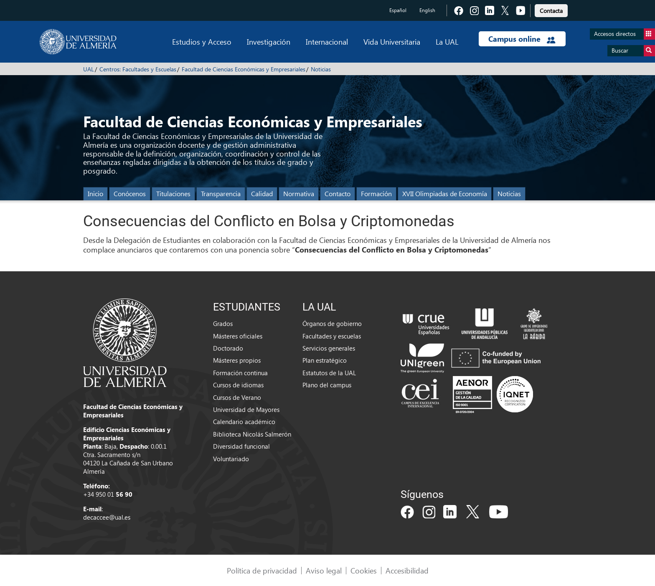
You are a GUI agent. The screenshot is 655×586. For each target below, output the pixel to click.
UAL (88, 69)
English (427, 10)
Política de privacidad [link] (262, 570)
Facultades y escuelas (331, 336)
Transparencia (221, 193)
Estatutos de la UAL (329, 373)
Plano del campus (326, 385)
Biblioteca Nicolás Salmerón (252, 434)
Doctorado (228, 348)
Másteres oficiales (237, 336)
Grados (223, 323)
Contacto (337, 193)
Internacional (327, 41)
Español (397, 10)
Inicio (95, 193)
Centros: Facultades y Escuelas (137, 69)
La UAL (447, 41)
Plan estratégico (324, 360)
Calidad (262, 193)
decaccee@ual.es (106, 517)
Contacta (551, 11)
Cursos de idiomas (238, 385)
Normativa (298, 193)
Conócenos (130, 193)
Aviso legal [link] (324, 570)
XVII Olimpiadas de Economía (444, 193)
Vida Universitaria (391, 41)
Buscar (633, 50)
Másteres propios (237, 360)
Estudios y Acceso (201, 41)
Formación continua (240, 373)
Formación (376, 193)
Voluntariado (231, 459)
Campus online (522, 39)
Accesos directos (624, 34)
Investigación (268, 41)
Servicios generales (328, 348)
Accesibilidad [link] (407, 570)
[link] (551, 9)
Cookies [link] (363, 570)
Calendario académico (244, 421)
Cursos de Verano (237, 397)
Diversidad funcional (241, 446)
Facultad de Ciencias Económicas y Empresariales (243, 69)
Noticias (321, 69)
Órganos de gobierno (332, 323)
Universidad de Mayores (246, 409)
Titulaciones (173, 193)
